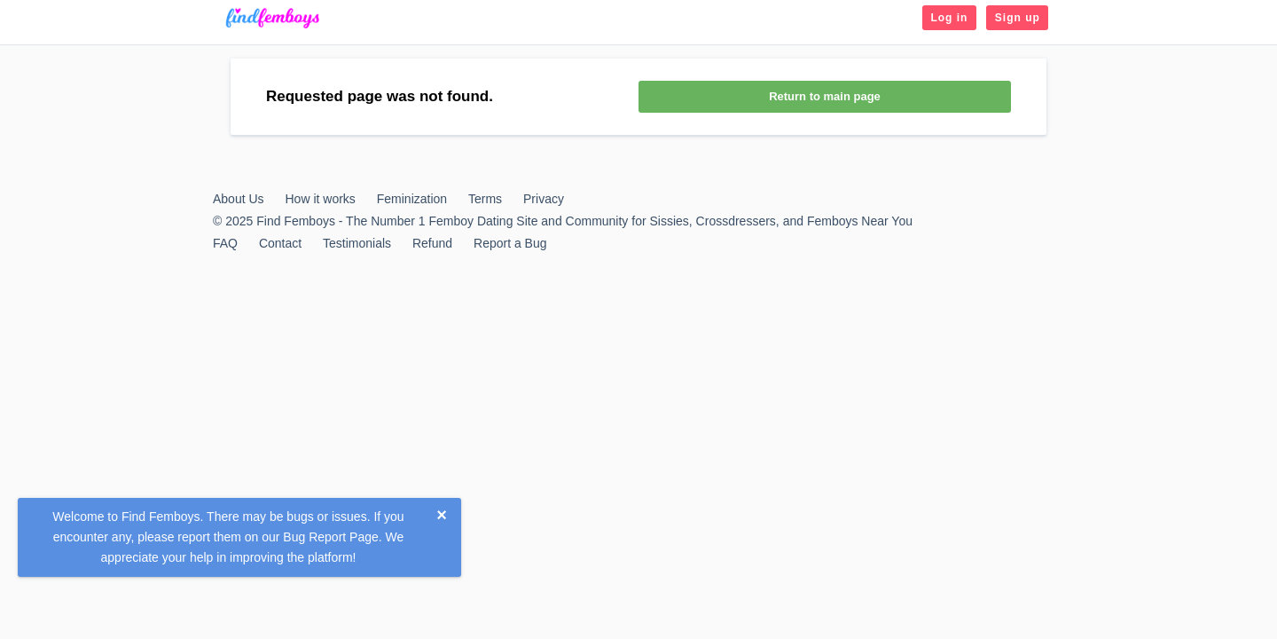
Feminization (412, 199)
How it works (320, 199)
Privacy (543, 199)
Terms (485, 199)
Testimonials (357, 243)
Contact (280, 243)
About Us (238, 199)
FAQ (225, 243)
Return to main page (825, 96)
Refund (432, 243)
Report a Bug (510, 243)
